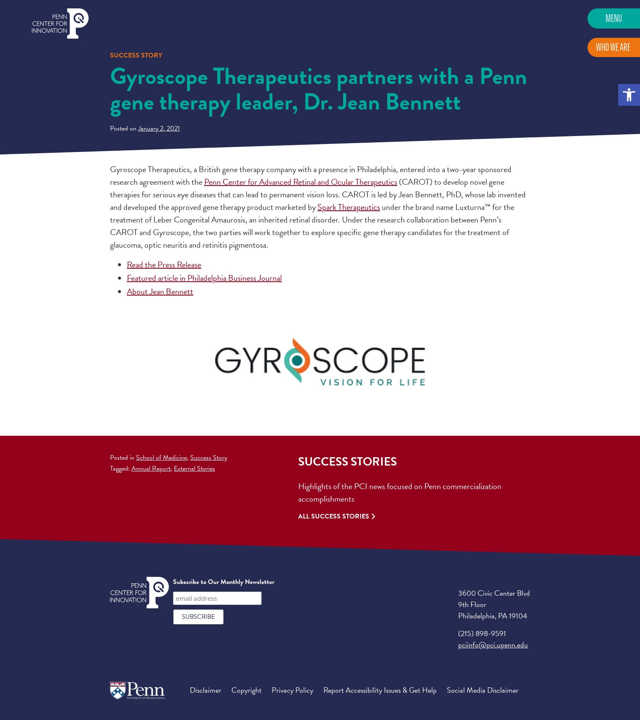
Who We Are (613, 47)
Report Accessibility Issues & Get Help (380, 690)
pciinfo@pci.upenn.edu (493, 644)
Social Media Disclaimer (483, 690)
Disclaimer (205, 690)
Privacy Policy (292, 690)
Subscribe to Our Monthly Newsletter (223, 582)
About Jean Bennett (160, 291)
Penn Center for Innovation (60, 23)
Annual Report (150, 468)
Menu (614, 18)
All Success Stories (333, 516)
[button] (629, 95)
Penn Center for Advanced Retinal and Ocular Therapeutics (300, 181)
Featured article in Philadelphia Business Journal (204, 278)
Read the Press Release (164, 264)
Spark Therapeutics (348, 207)
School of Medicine (161, 458)
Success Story (208, 458)
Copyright (246, 690)
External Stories (194, 468)
